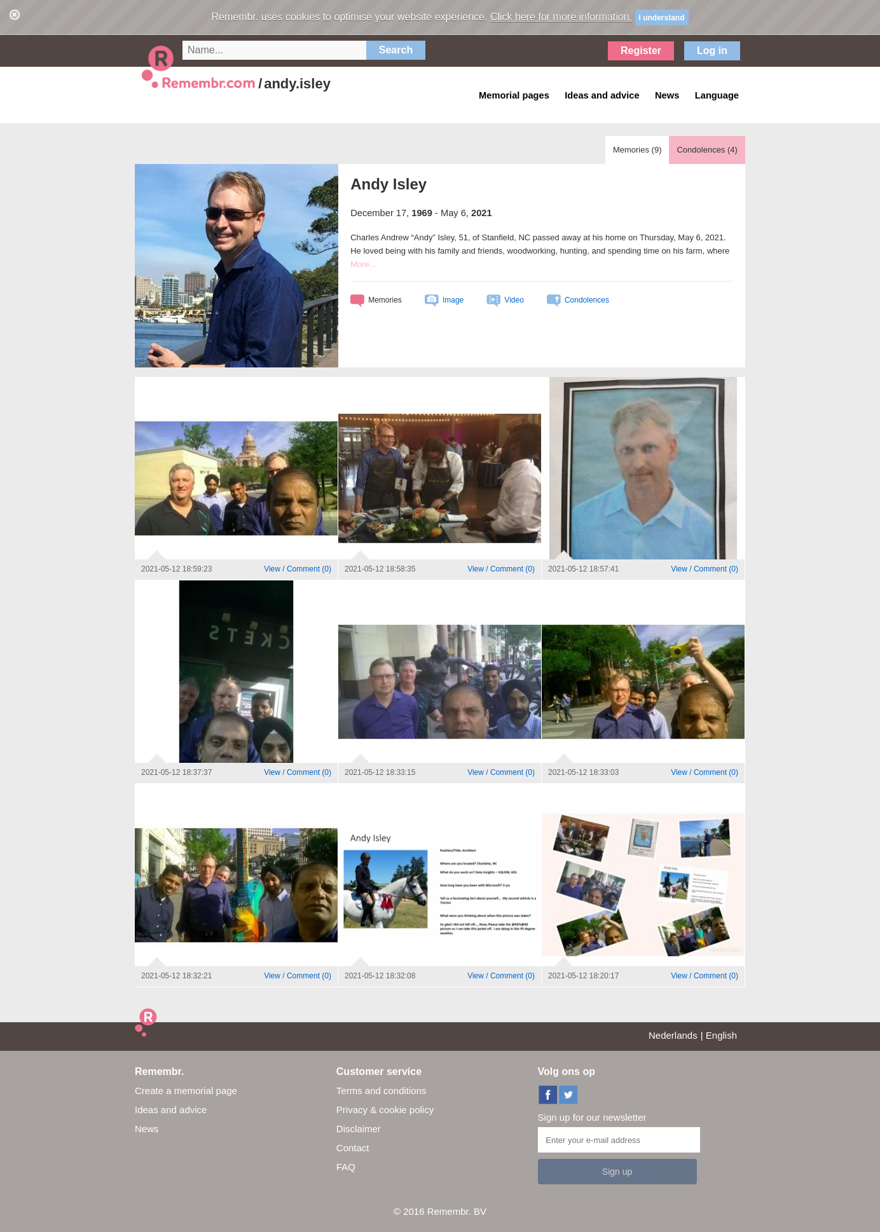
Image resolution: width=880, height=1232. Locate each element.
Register (641, 50)
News (147, 1128)
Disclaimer (358, 1128)
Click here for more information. (561, 16)
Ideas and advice (171, 1109)
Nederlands (673, 1035)
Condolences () (707, 149)
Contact (352, 1147)
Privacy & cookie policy (385, 1109)
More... (363, 264)
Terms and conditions (381, 1090)
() (297, 569)
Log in (712, 50)
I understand (662, 17)
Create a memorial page (186, 1090)
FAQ (345, 1166)
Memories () (637, 149)
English (721, 1035)
